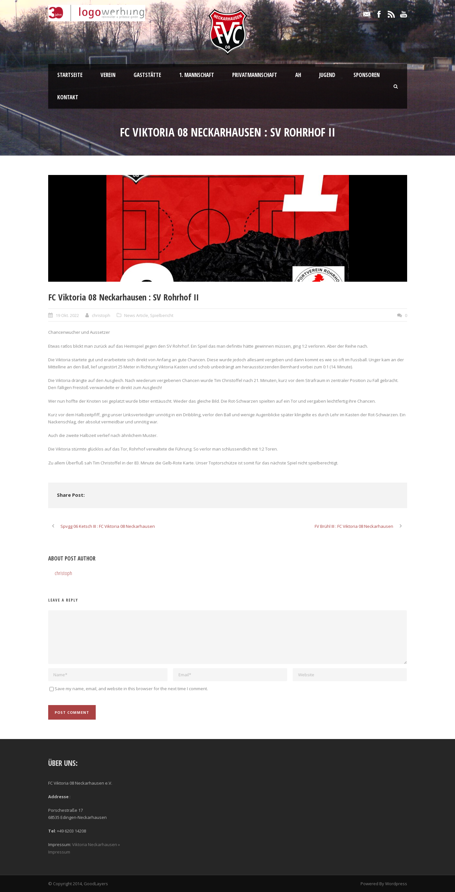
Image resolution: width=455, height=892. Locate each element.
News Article (136, 315)
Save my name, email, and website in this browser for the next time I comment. (131, 688)
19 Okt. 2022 (67, 315)
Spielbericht (161, 315)
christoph (101, 315)
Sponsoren (366, 75)
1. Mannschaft (196, 75)
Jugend (327, 75)
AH (298, 75)
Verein (108, 75)
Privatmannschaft (254, 75)
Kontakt (67, 97)
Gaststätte (147, 75)
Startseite (69, 75)
